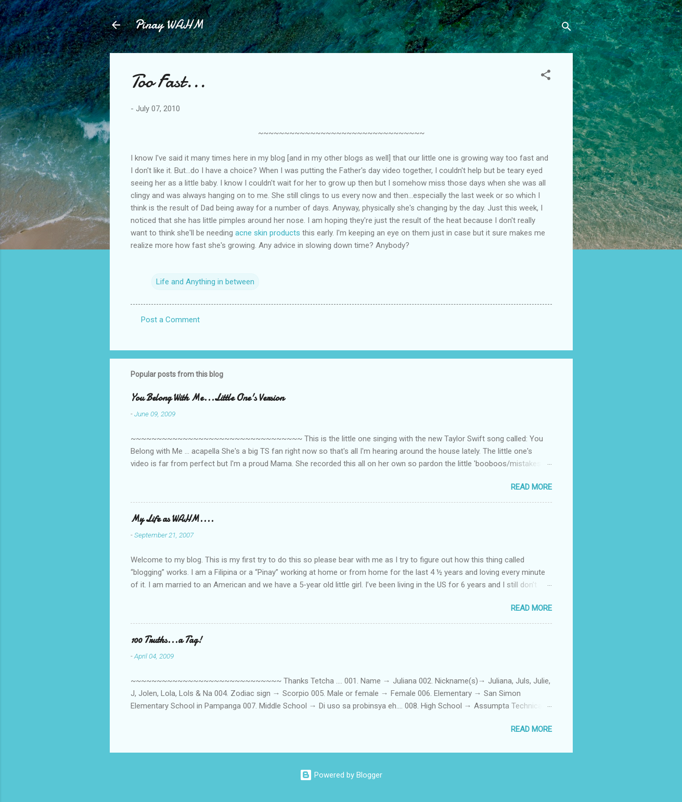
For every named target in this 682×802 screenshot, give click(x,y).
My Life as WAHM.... (172, 518)
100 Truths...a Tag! (166, 640)
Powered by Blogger (341, 775)
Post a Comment (170, 319)
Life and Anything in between (205, 281)
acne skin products (267, 233)
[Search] (566, 28)
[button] (545, 77)
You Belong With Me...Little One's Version (207, 397)
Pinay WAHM (169, 24)
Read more (531, 487)
